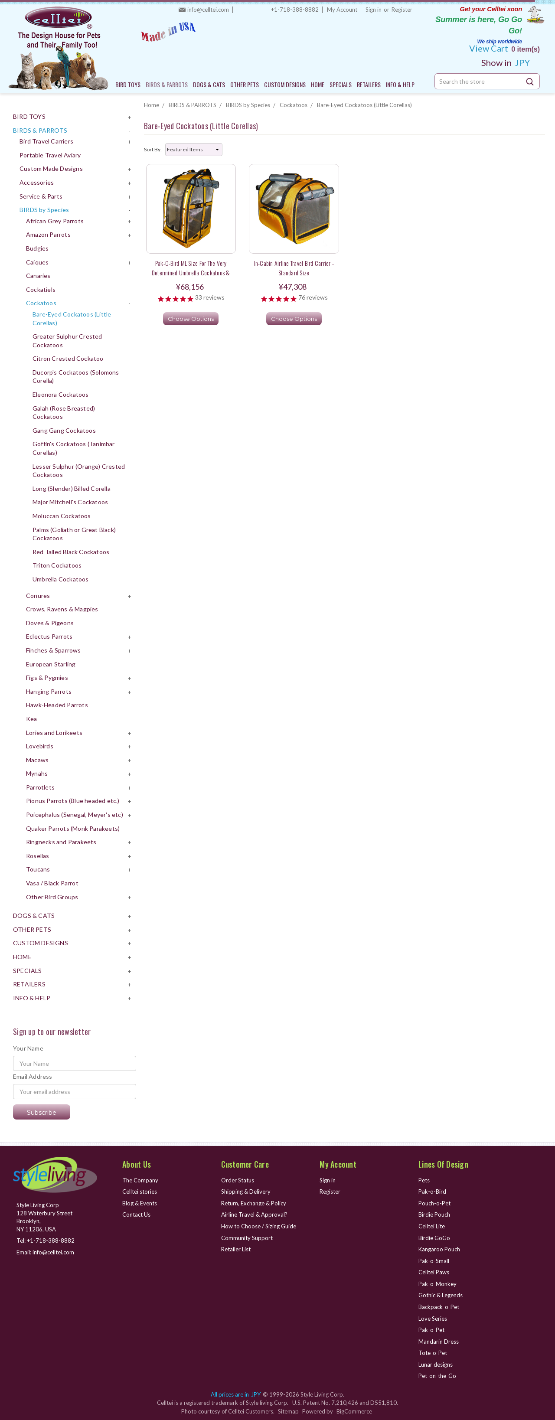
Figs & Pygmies (47, 677)
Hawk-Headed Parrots (57, 704)
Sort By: (153, 149)
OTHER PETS (244, 84)
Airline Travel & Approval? (254, 1214)
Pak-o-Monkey (437, 1283)
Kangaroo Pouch (439, 1249)
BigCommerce (354, 1411)
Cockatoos (41, 303)
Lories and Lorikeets (54, 732)
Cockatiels (41, 289)
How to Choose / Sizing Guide (258, 1226)
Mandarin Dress (438, 1341)
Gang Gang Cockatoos (64, 430)
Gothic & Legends (440, 1295)
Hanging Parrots (49, 691)
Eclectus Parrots (49, 636)
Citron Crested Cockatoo (68, 358)
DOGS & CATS (209, 84)
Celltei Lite (431, 1226)
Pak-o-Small (433, 1260)
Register (402, 10)
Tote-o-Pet (432, 1352)
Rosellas (37, 855)
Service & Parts (41, 196)
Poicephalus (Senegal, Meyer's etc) (74, 814)
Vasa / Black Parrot (52, 883)
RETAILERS (369, 84)
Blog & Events (139, 1203)
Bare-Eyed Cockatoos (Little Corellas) (72, 318)
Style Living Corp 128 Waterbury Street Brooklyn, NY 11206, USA (44, 1217)
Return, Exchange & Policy (253, 1203)
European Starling (50, 664)
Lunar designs (435, 1364)
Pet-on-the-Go (437, 1375)
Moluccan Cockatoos (62, 515)
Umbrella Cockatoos (61, 579)
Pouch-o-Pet (434, 1203)
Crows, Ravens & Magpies (62, 609)
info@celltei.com (208, 10)
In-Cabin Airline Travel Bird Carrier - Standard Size (294, 267)
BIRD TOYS (127, 84)
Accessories (37, 182)
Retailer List (236, 1249)
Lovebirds (39, 746)
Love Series (432, 1318)
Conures (38, 595)
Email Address (32, 1076)
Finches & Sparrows (53, 650)
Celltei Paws (433, 1272)
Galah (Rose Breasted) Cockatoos (64, 413)
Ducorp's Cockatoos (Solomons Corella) (76, 377)
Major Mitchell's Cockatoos (70, 502)
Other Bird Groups (52, 897)
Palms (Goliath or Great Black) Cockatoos (74, 534)
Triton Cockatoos (57, 565)
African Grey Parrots (55, 221)
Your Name (28, 1048)
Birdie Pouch (434, 1214)
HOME (317, 84)
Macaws (37, 760)
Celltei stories (139, 1191)
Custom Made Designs (51, 168)
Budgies (37, 248)
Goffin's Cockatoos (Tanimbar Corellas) (74, 448)
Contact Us (136, 1214)
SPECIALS (341, 84)
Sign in (374, 10)
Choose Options (191, 318)
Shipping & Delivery (246, 1191)
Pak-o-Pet (431, 1329)
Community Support (247, 1237)
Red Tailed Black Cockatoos (71, 551)
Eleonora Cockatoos (61, 394)
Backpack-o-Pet (438, 1306)
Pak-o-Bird (432, 1191)
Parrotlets (40, 787)
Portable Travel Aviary (50, 155)
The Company (140, 1180)
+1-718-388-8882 (295, 10)
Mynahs (37, 773)
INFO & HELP (400, 84)
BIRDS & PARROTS (167, 84)
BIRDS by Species (44, 209)
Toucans (38, 869)
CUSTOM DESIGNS (285, 84)
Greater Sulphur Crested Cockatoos (67, 341)
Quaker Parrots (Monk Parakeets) (73, 828)
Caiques (37, 262)
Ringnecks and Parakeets (61, 841)
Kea (31, 718)
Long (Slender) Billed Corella (72, 488)
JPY (508, 62)
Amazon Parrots (48, 234)
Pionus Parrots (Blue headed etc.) (73, 800)
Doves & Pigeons (50, 623)
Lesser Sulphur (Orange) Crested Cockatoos (79, 471)
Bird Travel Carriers (46, 141)
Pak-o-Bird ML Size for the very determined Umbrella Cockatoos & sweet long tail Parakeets (191, 272)
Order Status (237, 1180)
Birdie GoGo (434, 1237)
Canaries (38, 275)
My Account (342, 10)
